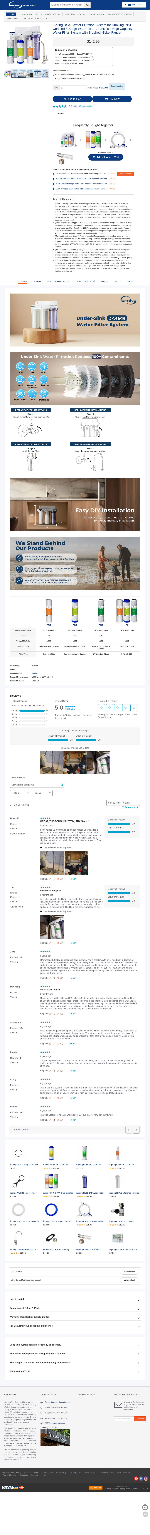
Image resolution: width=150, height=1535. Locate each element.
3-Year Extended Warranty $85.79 (67, 75)
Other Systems (96, 14)
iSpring (34, 673)
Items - (134, 5)
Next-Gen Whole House (11, 1473)
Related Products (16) (86, 281)
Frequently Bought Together (58, 281)
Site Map (34, 1475)
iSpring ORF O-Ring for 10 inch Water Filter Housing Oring (24, 1164)
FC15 (101, 612)
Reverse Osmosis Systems (48, 14)
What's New (26, 14)
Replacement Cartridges (119, 14)
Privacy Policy (47, 1473)
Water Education (9, 1475)
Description (22, 281)
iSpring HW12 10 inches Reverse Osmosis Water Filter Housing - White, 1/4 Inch (124, 1193)
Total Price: (98, 87)
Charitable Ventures (106, 1473)
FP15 (49, 612)
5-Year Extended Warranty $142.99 (98, 75)
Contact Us (23, 1475)
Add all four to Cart (105, 157)
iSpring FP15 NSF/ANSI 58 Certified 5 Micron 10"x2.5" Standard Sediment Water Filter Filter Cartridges (123, 1164)
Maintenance (12, 18)
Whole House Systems (74, 14)
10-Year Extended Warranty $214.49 (68, 79)
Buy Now (112, 98)
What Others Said (124, 1473)
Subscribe (140, 1419)
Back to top (145, 1514)
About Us (27, 1473)
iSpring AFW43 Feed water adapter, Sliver (121, 1221)
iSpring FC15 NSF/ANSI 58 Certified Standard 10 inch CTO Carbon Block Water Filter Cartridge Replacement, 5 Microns (90, 1164)
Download (129, 1272)
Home (12, 14)
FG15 (75, 612)
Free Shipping (117, 86)
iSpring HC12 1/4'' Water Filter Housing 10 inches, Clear (90, 1193)
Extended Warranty (61, 70)
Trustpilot (60, 113)
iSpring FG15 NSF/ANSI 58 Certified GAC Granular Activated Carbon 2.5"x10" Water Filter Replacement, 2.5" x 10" (58, 1164)
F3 (127, 612)
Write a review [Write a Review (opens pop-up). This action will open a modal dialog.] (85, 106)
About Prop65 (90, 1473)
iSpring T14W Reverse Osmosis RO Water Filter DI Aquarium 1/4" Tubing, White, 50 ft (25, 1221)
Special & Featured (32, 18)
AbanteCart (131, 1486)
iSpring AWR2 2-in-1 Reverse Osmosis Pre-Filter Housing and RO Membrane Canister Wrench (25, 1193)
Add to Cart (72, 98)
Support (118, 281)
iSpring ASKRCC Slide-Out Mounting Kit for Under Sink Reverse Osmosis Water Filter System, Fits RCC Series (90, 1249)
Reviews (37, 281)
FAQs (129, 281)
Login (43, 1475)
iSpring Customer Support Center (57, 1402)
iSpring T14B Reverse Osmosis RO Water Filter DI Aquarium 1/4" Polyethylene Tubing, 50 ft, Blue (58, 1221)
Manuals (104, 281)
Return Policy (61, 1473)
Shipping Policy (76, 1473)
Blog (47, 18)
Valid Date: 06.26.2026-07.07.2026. (69, 64)
